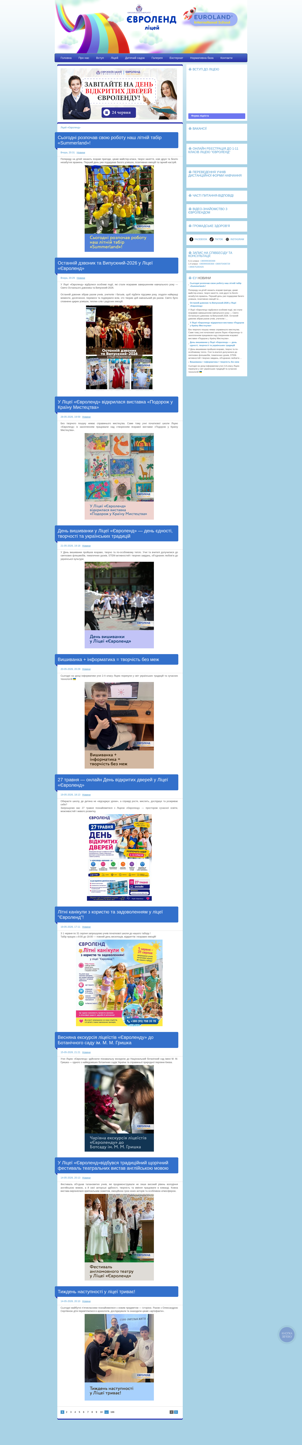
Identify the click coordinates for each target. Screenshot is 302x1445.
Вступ (100, 57)
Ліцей (114, 57)
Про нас (83, 57)
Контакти (226, 57)
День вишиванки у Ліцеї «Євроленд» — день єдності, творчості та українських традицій (115, 533)
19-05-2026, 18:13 (70, 794)
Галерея (157, 57)
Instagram (234, 239)
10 (101, 1412)
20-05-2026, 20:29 (70, 669)
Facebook (198, 239)
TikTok (216, 239)
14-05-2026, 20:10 (70, 1301)
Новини (81, 152)
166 (112, 1412)
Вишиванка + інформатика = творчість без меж (108, 659)
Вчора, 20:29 (68, 278)
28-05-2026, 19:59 (70, 417)
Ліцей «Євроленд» (151, 30)
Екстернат (176, 57)
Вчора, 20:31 (68, 152)
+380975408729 (222, 264)
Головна (66, 57)
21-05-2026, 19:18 (70, 545)
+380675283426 (196, 267)
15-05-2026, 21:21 (70, 1052)
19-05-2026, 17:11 (70, 927)
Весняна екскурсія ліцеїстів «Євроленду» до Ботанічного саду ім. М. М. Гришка (106, 1040)
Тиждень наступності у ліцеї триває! (96, 1291)
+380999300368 (207, 261)
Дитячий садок (135, 57)
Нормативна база (202, 57)
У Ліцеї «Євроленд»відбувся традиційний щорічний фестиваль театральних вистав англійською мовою (113, 1165)
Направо (176, 1412)
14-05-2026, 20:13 (70, 1177)
